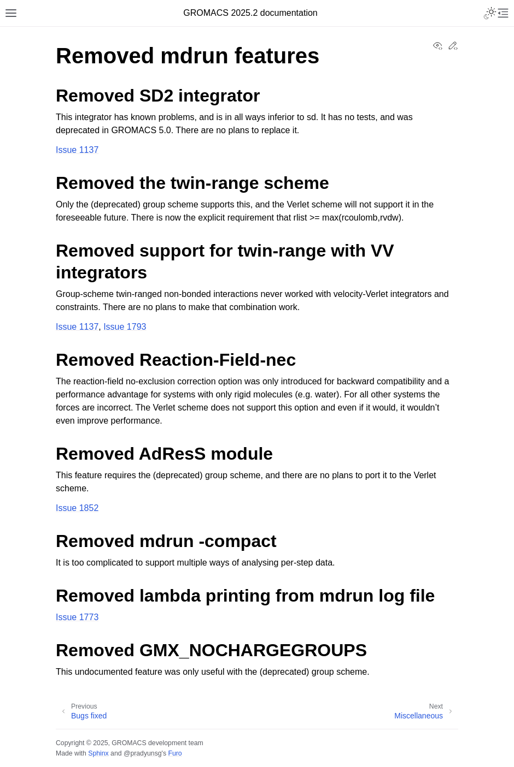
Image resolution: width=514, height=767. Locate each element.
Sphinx (98, 753)
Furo (175, 753)
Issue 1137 (77, 149)
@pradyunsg (143, 753)
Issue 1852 (77, 508)
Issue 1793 (124, 326)
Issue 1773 (77, 617)
